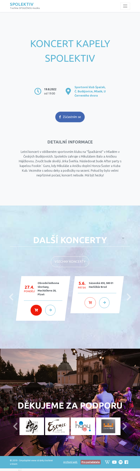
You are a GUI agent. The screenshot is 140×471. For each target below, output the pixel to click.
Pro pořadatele (90, 464)
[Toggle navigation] (125, 6)
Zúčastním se (70, 119)
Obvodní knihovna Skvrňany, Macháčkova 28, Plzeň (48, 291)
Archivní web (70, 464)
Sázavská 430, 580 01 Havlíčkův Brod (101, 287)
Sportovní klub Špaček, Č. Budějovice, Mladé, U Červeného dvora (90, 91)
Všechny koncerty (70, 264)
